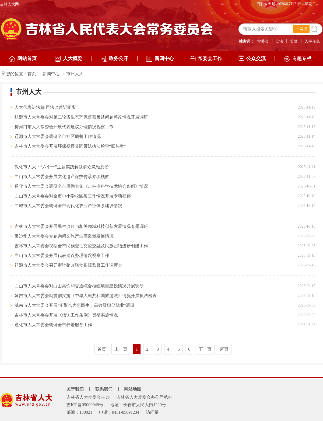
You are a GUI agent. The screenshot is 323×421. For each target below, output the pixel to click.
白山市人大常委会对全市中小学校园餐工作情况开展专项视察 (73, 196)
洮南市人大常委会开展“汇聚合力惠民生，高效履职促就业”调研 (75, 305)
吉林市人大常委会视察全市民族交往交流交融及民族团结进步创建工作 (81, 245)
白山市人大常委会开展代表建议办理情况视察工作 (62, 255)
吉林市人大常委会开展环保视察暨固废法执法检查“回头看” (70, 146)
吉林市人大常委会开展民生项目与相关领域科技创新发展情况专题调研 (81, 226)
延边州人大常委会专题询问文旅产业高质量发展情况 (64, 236)
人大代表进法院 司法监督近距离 (45, 107)
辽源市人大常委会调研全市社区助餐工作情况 (58, 136)
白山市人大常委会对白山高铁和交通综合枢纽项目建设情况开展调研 (79, 286)
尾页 (224, 349)
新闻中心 (51, 73)
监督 (294, 41)
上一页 (120, 349)
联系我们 (104, 389)
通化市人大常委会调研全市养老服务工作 (53, 324)
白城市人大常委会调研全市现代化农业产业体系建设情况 (68, 205)
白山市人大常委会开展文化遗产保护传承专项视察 (62, 176)
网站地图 (132, 389)
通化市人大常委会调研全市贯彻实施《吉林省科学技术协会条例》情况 (81, 186)
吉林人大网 (9, 4)
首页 (31, 73)
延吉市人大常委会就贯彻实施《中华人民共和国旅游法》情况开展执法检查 (86, 295)
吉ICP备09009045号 (84, 404)
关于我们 (75, 389)
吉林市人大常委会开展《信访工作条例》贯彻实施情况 (66, 315)
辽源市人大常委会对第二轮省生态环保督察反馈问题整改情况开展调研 (81, 117)
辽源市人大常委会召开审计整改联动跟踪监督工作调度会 (68, 265)
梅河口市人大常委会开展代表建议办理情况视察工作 (64, 126)
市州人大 (74, 73)
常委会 (263, 41)
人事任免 (312, 41)
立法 (279, 41)
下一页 (205, 349)
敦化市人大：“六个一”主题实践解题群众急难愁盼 (62, 167)
